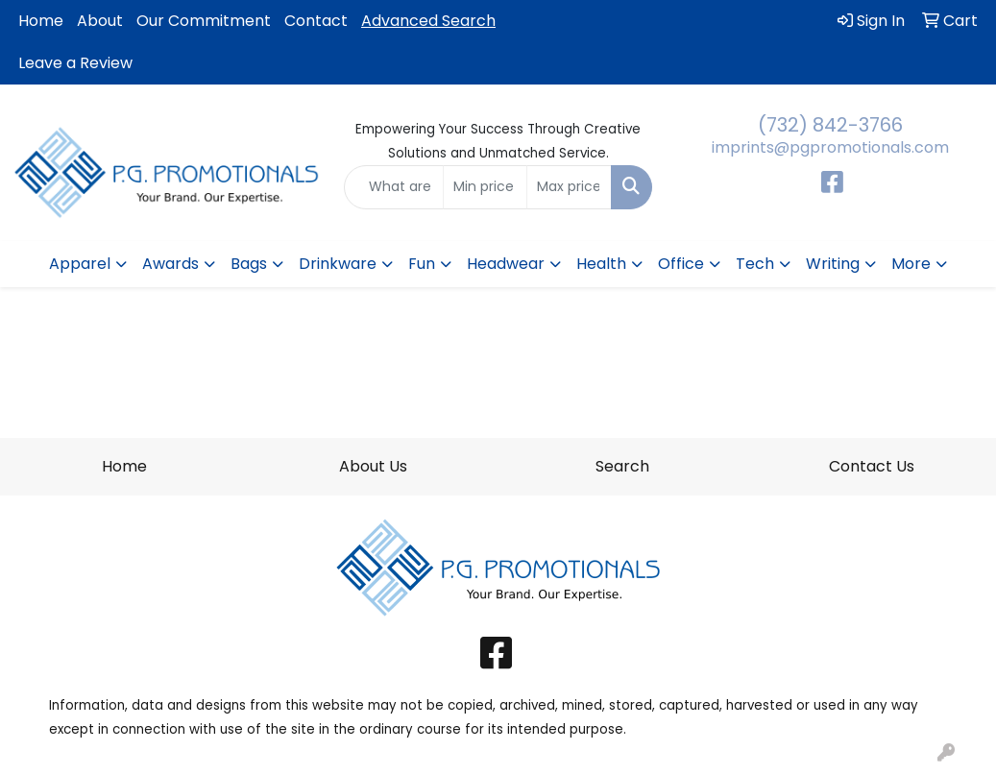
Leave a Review (75, 63)
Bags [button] (249, 264)
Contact (316, 21)
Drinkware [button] (338, 264)
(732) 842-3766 (830, 124)
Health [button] (601, 264)
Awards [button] (170, 264)
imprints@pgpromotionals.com (830, 147)
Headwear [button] (506, 264)
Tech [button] (755, 264)
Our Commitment (203, 21)
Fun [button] (421, 264)
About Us (373, 466)
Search (622, 466)
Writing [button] (833, 264)
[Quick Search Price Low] (485, 187)
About (100, 21)
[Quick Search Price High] (569, 187)
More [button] (911, 264)
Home (40, 21)
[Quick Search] (394, 187)
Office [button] (681, 264)
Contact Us (871, 466)
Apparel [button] (79, 264)
